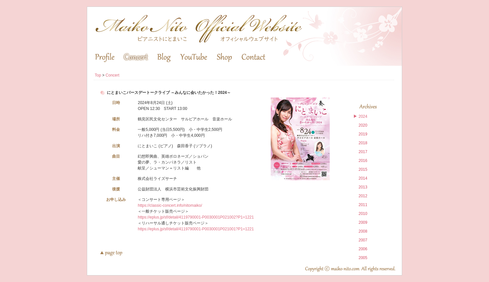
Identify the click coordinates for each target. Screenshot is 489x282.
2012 (363, 196)
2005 (363, 258)
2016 (363, 160)
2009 (363, 222)
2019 (363, 134)
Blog (164, 57)
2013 (363, 187)
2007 (363, 240)
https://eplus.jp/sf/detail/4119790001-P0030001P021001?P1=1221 (196, 229)
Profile (105, 57)
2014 (363, 178)
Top (98, 75)
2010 (363, 213)
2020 (363, 125)
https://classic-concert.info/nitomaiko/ (170, 205)
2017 (363, 152)
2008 (363, 231)
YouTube (194, 57)
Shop (224, 57)
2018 (363, 143)
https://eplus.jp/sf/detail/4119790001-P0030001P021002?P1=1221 (196, 217)
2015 (363, 169)
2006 (363, 249)
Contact (253, 57)
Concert (136, 57)
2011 (363, 205)
